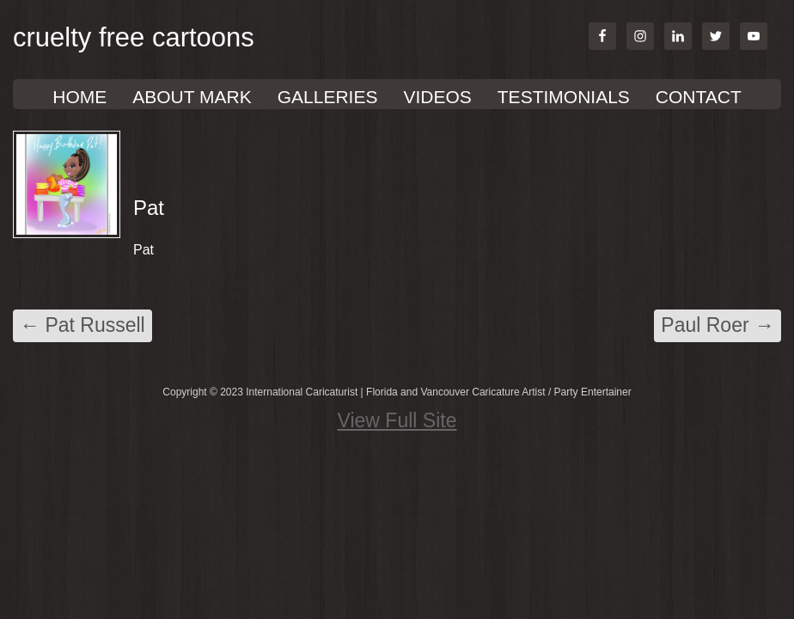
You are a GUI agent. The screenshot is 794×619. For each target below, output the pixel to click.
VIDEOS (437, 97)
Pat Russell (82, 325)
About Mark (191, 97)
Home (79, 97)
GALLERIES (328, 97)
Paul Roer (717, 325)
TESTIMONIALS (564, 97)
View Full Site (397, 420)
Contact (699, 97)
